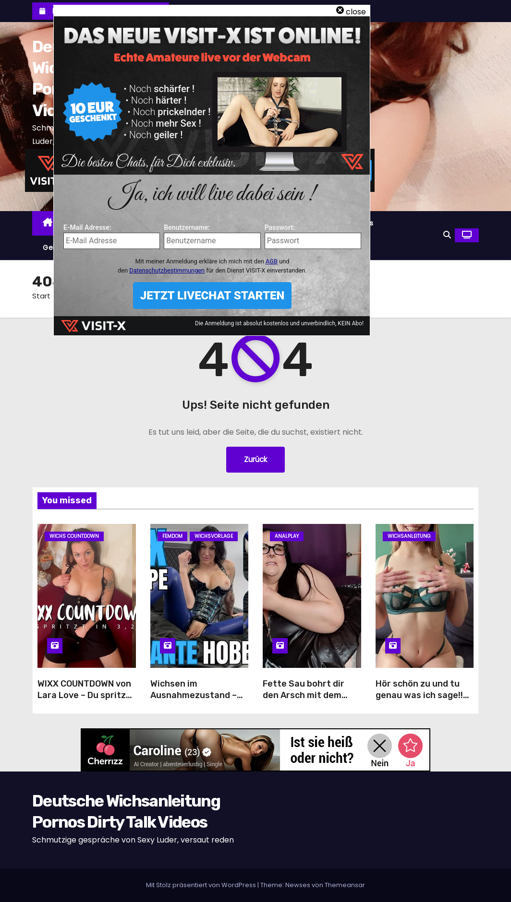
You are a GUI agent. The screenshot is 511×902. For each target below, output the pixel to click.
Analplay (287, 536)
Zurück (255, 459)
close (356, 11)
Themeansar (345, 885)
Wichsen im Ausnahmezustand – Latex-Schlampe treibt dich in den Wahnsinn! (199, 701)
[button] (447, 234)
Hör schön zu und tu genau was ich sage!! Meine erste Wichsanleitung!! (419, 701)
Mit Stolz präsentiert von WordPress (201, 885)
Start (41, 296)
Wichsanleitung (409, 536)
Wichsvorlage (214, 536)
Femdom (172, 536)
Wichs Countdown (74, 536)
